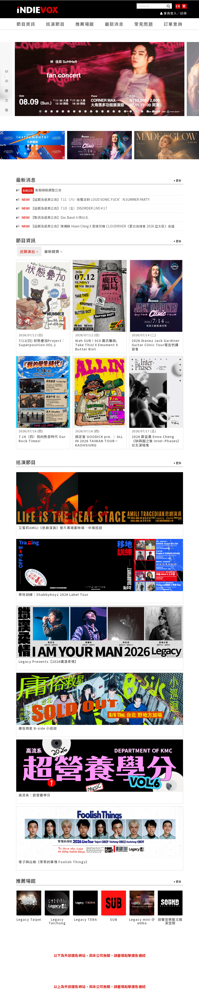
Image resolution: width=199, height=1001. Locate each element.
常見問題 (143, 24)
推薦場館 (84, 24)
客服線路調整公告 (38, 190)
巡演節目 (55, 24)
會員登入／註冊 (173, 13)
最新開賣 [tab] (53, 251)
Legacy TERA (85, 919)
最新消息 (114, 24)
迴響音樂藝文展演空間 (170, 921)
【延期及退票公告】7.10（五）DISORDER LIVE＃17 (61, 208)
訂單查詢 (173, 24)
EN (178, 6)
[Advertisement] (101, 971)
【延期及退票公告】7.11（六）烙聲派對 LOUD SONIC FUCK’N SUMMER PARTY (83, 199)
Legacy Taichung (57, 921)
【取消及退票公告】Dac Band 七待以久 (52, 217)
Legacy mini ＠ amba (142, 921)
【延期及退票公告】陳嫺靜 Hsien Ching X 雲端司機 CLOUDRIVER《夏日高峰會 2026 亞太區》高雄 (95, 226)
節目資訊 (25, 24)
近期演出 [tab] (29, 251)
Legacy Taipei (28, 919)
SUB (113, 919)
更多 (177, 180)
